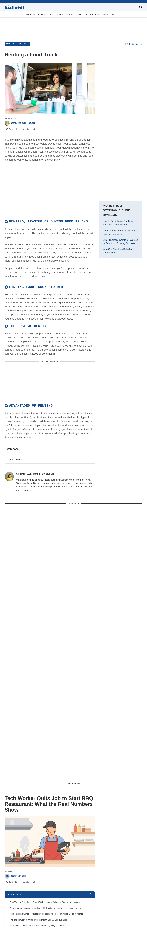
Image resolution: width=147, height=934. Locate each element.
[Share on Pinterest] (137, 44)
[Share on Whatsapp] (141, 44)
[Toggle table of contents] (50, 895)
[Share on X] (133, 44)
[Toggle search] (140, 7)
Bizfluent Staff (16, 877)
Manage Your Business (105, 14)
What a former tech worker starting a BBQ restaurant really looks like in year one (45, 909)
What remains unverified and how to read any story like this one (38, 927)
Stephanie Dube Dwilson (20, 123)
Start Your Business (40, 14)
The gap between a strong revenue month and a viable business (38, 921)
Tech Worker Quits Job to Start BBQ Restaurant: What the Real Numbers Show (45, 903)
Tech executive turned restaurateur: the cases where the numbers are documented (46, 915)
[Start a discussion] (124, 44)
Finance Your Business (72, 14)
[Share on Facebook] (128, 44)
